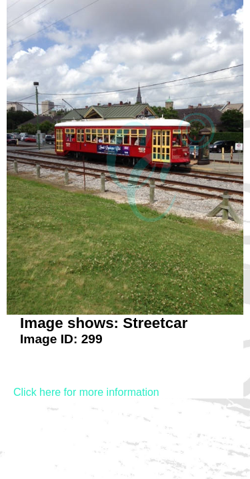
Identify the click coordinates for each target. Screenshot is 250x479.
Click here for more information (86, 392)
